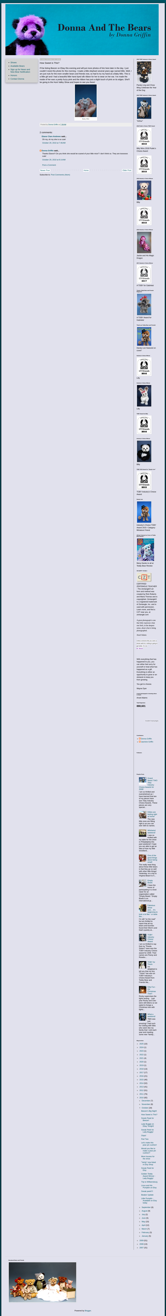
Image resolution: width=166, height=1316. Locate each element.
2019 (141, 1065)
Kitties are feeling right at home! (152, 814)
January (145, 1236)
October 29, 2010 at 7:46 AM (54, 143)
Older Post (126, 170)
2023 (141, 1051)
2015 (141, 1080)
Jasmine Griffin (147, 742)
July (143, 1214)
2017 (141, 1072)
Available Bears (18, 66)
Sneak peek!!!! (147, 1191)
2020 (141, 1062)
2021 (141, 1058)
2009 (141, 1241)
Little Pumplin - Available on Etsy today (149, 1200)
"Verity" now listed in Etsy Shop (148, 1163)
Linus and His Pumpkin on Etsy (148, 1186)
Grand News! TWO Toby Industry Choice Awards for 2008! (148, 783)
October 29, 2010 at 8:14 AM (54, 160)
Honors (14, 75)
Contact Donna (17, 79)
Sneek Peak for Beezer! (147, 1119)
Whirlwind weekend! (151, 831)
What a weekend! (151, 1015)
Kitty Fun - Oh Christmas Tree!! (152, 990)
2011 (141, 1094)
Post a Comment (49, 165)
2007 (141, 1248)
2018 (141, 1069)
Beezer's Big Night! (149, 1111)
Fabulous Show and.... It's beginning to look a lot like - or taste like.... (148, 910)
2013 (141, 1087)
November (146, 1104)
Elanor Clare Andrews (51, 136)
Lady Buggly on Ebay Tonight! (147, 1125)
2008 (141, 1244)
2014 (141, 1083)
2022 (141, 1055)
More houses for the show (147, 1157)
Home (86, 170)
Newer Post (45, 170)
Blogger (88, 1311)
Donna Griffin (48, 151)
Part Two (144, 1139)
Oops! (143, 1136)
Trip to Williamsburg (149, 1182)
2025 (141, 1044)
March (144, 1229)
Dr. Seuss (140, 648)
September (146, 1207)
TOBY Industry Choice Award (151, 938)
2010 (141, 1098)
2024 (141, 1047)
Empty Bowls (150, 881)
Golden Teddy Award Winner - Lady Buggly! (148, 1176)
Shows (14, 62)
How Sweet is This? (149, 1115)
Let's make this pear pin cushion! (149, 1144)
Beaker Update (147, 1195)
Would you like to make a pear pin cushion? (148, 1150)
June (144, 1218)
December (146, 1101)
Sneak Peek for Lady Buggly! (147, 1131)
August (145, 1211)
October (145, 1108)
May (144, 1222)
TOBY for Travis (151, 963)
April (144, 1225)
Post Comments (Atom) (60, 175)
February (146, 1232)
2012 (141, 1090)
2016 (141, 1076)
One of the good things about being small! (152, 858)
